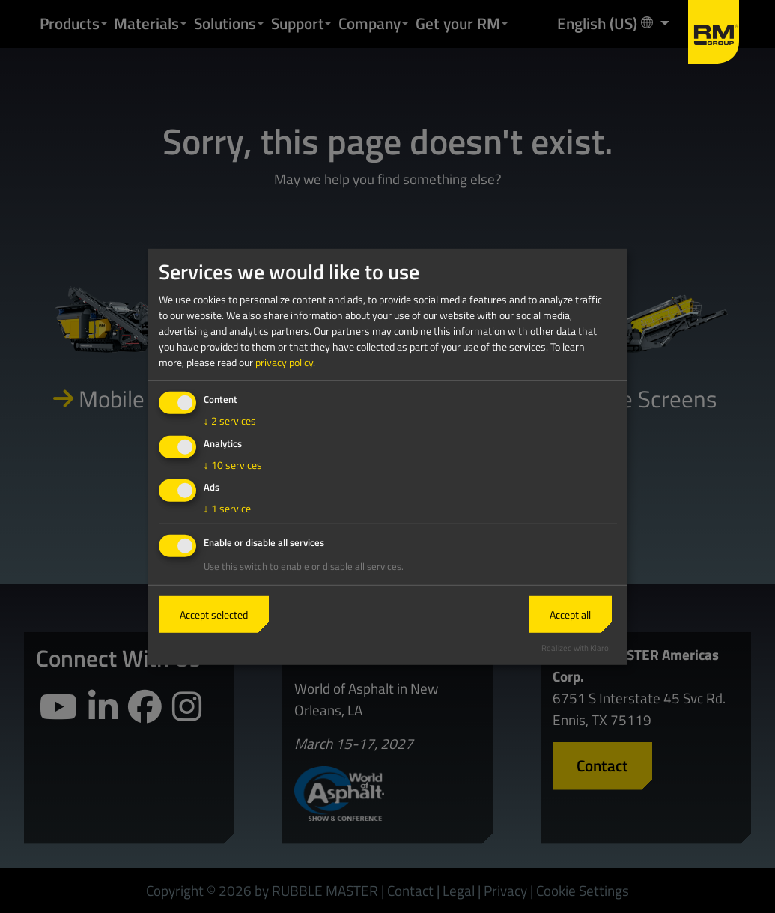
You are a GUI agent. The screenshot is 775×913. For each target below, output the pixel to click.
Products (70, 23)
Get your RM (458, 23)
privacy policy (284, 362)
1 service (227, 508)
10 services (233, 464)
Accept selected (214, 614)
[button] (104, 23)
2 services (230, 420)
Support (297, 23)
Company (369, 23)
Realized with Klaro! (576, 647)
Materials (146, 23)
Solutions (225, 23)
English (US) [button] (606, 22)
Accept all (570, 614)
